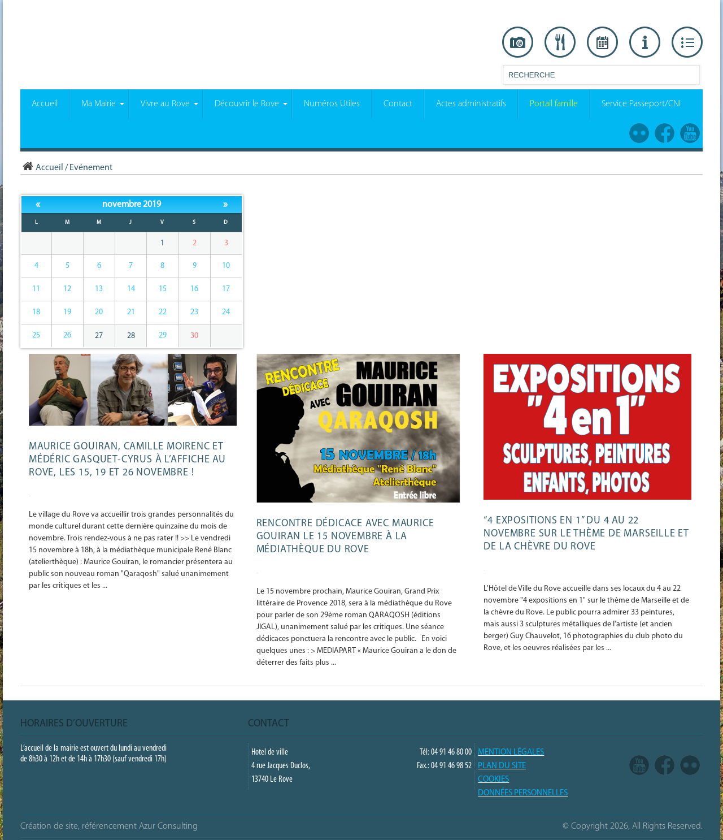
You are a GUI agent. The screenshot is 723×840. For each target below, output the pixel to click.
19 (67, 312)
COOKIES (493, 780)
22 (163, 312)
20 (99, 312)
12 (67, 289)
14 (131, 289)
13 (99, 289)
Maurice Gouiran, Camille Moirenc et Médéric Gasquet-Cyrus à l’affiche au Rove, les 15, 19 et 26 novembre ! (127, 459)
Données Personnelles (523, 793)
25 (36, 335)
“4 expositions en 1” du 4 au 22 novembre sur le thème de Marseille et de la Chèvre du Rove (586, 534)
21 (131, 312)
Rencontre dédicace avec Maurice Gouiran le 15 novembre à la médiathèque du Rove (345, 536)
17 (226, 289)
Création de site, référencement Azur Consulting (109, 826)
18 (36, 312)
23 (194, 312)
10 (226, 266)
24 (226, 312)
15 (163, 289)
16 (194, 289)
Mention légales (511, 752)
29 (163, 335)
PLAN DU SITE (502, 766)
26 (67, 335)
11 (36, 289)
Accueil (41, 167)
